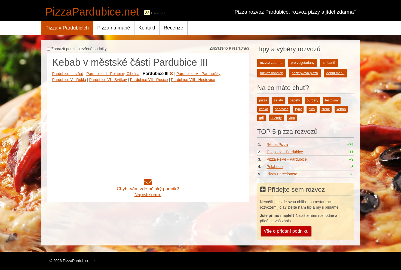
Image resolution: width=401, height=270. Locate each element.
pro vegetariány (302, 63)
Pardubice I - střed (67, 73)
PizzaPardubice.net (92, 12)
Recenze (173, 28)
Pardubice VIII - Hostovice (193, 79)
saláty (278, 100)
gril (261, 118)
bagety (295, 100)
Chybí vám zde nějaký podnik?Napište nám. (148, 189)
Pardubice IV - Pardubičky (198, 73)
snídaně (329, 63)
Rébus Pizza (277, 144)
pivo (311, 109)
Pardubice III (158, 73)
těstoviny (332, 100)
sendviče (282, 109)
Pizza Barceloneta (282, 174)
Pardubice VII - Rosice (149, 79)
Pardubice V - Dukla (69, 79)
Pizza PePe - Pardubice (287, 159)
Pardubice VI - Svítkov (108, 79)
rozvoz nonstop (271, 73)
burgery (313, 100)
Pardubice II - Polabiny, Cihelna (112, 73)
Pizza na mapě (113, 28)
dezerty (276, 118)
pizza (263, 100)
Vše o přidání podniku (286, 231)
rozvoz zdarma (271, 63)
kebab (341, 109)
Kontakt (147, 28)
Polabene (275, 166)
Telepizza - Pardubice (285, 152)
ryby (298, 109)
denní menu (335, 73)
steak (326, 109)
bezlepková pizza (305, 73)
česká (263, 109)
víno (292, 118)
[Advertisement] (148, 123)
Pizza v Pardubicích (67, 28)
